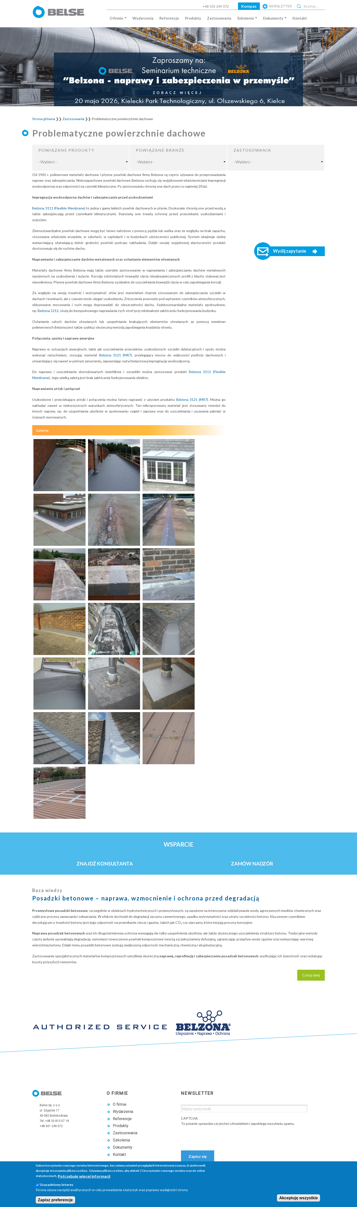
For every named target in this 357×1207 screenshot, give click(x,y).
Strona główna (43, 119)
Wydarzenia (142, 18)
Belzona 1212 (48, 311)
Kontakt (300, 18)
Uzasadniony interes (56, 1184)
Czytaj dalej (313, 976)
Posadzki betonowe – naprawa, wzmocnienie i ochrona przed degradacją (146, 898)
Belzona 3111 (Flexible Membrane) (58, 208)
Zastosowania (219, 18)
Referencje (169, 18)
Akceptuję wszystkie (298, 1198)
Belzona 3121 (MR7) (115, 355)
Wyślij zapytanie (289, 251)
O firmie (118, 18)
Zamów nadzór (252, 863)
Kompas (248, 6)
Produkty (193, 18)
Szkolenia (247, 18)
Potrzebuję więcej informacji (84, 1176)
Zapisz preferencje (55, 1200)
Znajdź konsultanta (105, 863)
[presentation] (218, 1135)
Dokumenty (275, 18)
